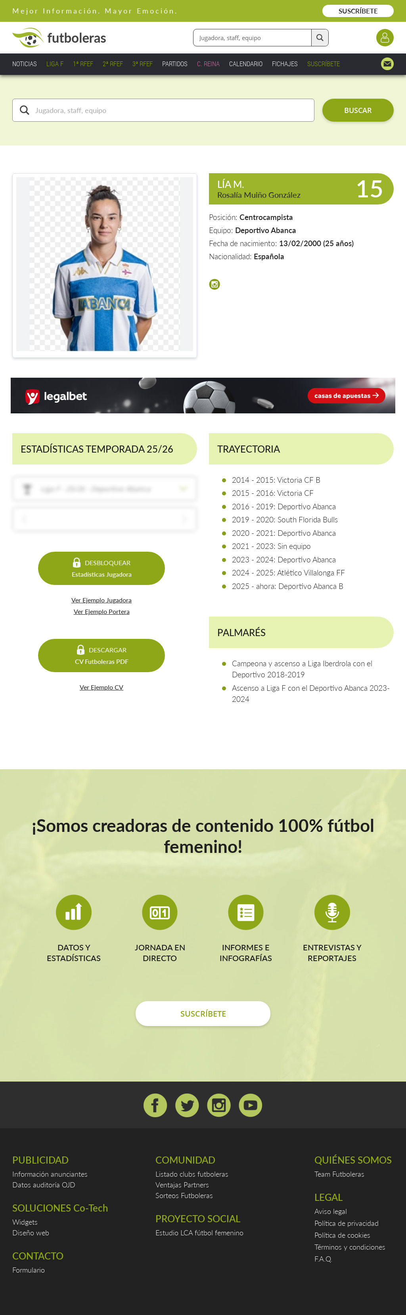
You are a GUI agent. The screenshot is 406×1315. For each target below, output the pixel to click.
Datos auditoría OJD (43, 1184)
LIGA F (54, 63)
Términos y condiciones (349, 1246)
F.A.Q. (323, 1258)
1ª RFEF (83, 63)
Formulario (28, 1269)
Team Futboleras (339, 1174)
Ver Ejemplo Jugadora (101, 600)
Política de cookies (342, 1235)
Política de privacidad (346, 1223)
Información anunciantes (50, 1174)
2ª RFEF (113, 63)
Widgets (25, 1222)
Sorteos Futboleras (184, 1195)
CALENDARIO (245, 63)
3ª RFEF (142, 63)
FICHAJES (285, 63)
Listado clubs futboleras (191, 1174)
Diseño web (30, 1232)
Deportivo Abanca (265, 230)
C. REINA (208, 63)
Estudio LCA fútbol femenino (199, 1232)
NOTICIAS (24, 63)
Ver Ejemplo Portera (102, 611)
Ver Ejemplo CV (101, 687)
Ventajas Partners (182, 1184)
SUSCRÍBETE (358, 11)
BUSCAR (358, 110)
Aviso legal (330, 1211)
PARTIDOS (175, 63)
